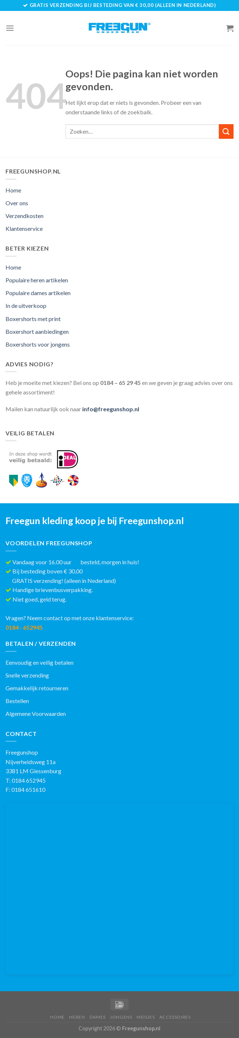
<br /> (119, 889)
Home (13, 190)
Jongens (121, 1017)
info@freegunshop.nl (110, 408)
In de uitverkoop (25, 305)
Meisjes (146, 1017)
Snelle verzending (27, 675)
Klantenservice (24, 228)
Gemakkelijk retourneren (36, 687)
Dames (98, 1017)
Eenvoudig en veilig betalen (39, 662)
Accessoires (175, 1017)
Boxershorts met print (33, 318)
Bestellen (17, 700)
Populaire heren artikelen (36, 279)
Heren (77, 1017)
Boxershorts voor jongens (37, 344)
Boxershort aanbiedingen (37, 331)
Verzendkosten (24, 215)
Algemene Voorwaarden (35, 713)
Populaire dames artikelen (38, 292)
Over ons (16, 202)
